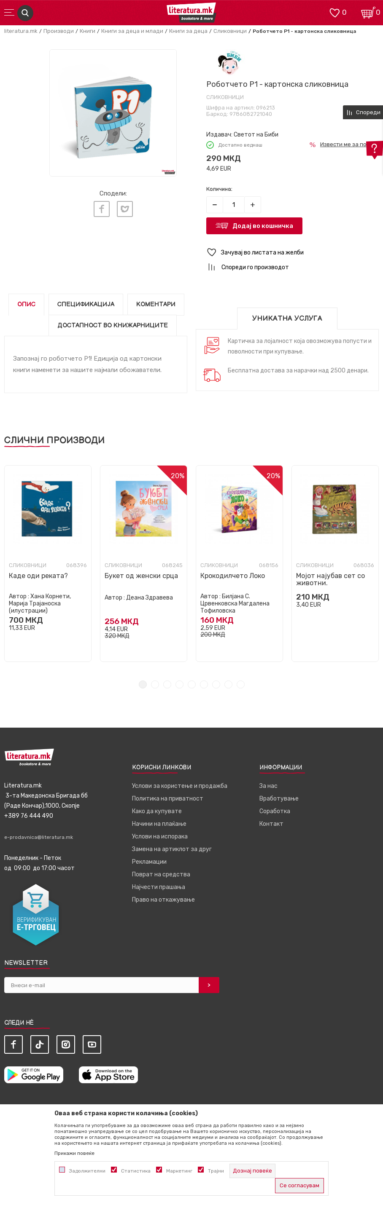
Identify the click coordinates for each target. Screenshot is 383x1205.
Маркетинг (179, 1170)
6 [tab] (204, 684)
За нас (268, 786)
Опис (26, 304)
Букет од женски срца (141, 575)
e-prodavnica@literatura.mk (38, 837)
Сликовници (230, 31)
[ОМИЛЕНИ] (334, 12)
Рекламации (149, 861)
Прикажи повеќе (74, 1153)
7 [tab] (216, 684)
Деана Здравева (149, 597)
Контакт (271, 823)
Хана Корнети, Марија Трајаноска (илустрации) (40, 603)
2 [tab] (155, 684)
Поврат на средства (161, 874)
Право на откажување (163, 899)
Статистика (136, 1170)
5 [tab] (192, 684)
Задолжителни (87, 1170)
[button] (292, 252)
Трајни (216, 1170)
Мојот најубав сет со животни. (330, 579)
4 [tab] (179, 684)
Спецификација (85, 304)
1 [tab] (143, 684)
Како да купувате (157, 811)
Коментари (155, 304)
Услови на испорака (160, 836)
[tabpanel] (48, 563)
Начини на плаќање (159, 823)
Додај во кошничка (262, 226)
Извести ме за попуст (349, 144)
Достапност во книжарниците (112, 325)
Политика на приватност (167, 798)
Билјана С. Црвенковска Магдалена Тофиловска (235, 603)
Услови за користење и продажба (179, 786)
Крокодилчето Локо (232, 575)
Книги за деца (188, 31)
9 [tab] (241, 684)
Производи (58, 31)
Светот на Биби (256, 134)
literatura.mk (21, 31)
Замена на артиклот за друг (172, 849)
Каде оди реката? (38, 575)
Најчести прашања (158, 887)
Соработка (274, 811)
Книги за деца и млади (132, 31)
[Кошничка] (368, 12)
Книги (87, 31)
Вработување (279, 798)
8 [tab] (228, 684)
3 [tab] (167, 684)
